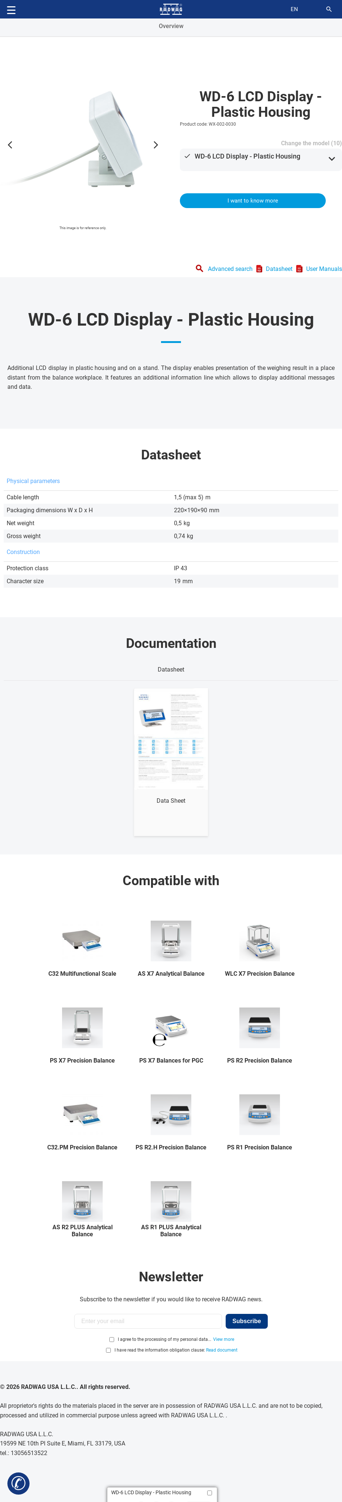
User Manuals (324, 268)
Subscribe (246, 1321)
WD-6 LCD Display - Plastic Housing (247, 156)
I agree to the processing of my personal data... (164, 1339)
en (294, 9)
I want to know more (253, 200)
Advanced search (230, 268)
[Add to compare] (209, 1493)
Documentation (171, 643)
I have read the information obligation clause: (175, 1350)
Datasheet (279, 268)
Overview (171, 26)
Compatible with (171, 880)
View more (223, 1339)
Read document (221, 1350)
